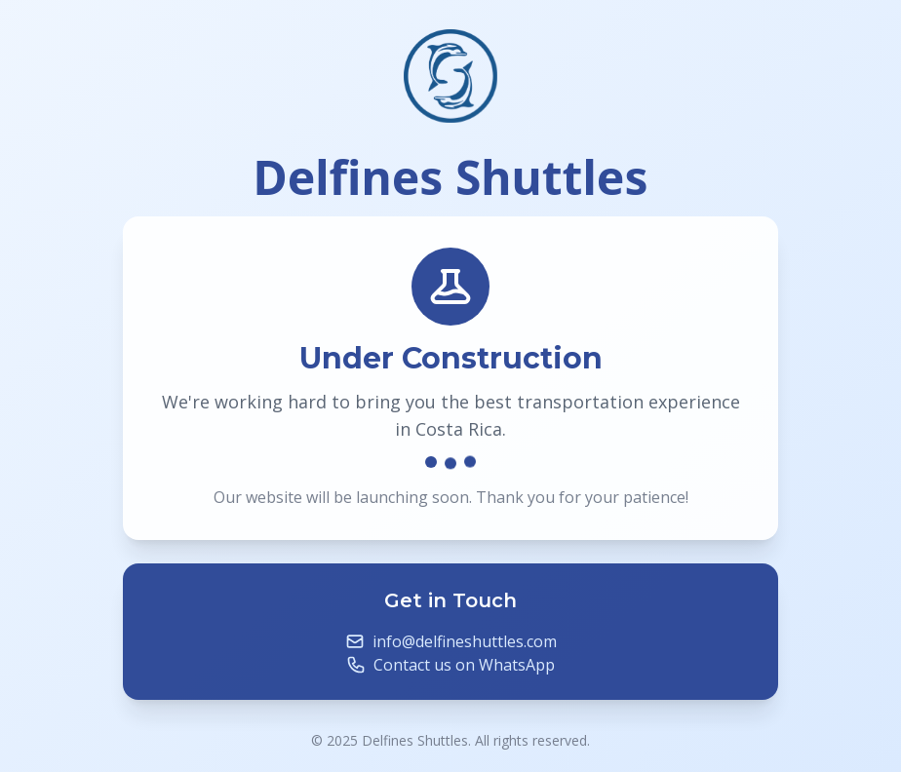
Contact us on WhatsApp (464, 667)
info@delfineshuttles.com (464, 644)
